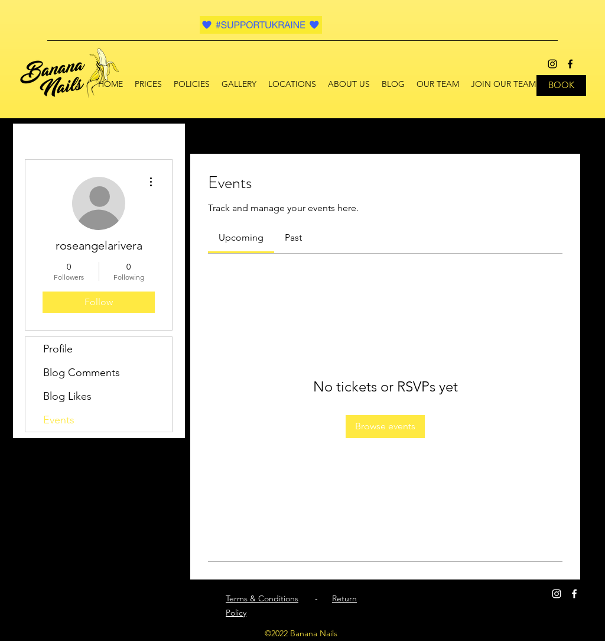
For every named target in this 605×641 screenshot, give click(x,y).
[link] (241, 237)
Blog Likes (67, 396)
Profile (58, 348)
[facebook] (570, 64)
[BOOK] (561, 85)
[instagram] (552, 64)
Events (58, 419)
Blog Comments (81, 372)
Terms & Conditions (262, 598)
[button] (292, 84)
